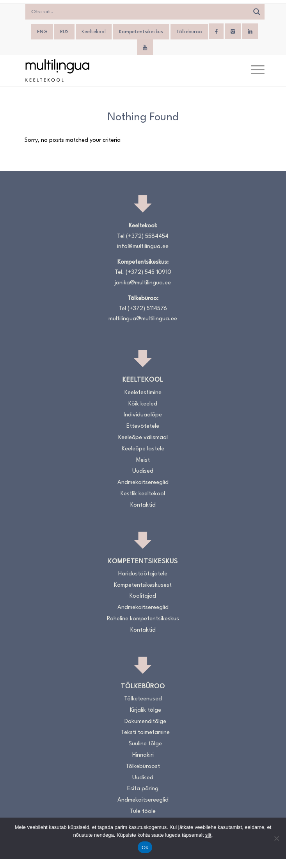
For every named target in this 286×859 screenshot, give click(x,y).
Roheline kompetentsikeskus (143, 619)
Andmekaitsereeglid (143, 483)
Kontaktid (143, 505)
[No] (276, 838)
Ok (145, 847)
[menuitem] (42, 32)
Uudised (142, 471)
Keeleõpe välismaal (143, 438)
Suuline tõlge (145, 744)
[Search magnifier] (257, 12)
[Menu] (254, 70)
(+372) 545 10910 (148, 272)
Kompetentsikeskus (141, 32)
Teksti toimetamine (145, 733)
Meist (143, 460)
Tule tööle (143, 811)
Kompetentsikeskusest (143, 585)
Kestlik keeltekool (143, 494)
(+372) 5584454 (147, 236)
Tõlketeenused (143, 699)
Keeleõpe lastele (143, 449)
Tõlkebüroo (189, 32)
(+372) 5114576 (147, 309)
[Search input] (139, 12)
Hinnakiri (143, 755)
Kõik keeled (142, 404)
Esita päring (142, 789)
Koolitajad (143, 596)
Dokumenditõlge (145, 722)
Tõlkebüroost (143, 767)
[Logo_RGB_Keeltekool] (118, 70)
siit (208, 835)
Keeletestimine (143, 393)
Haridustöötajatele (142, 574)
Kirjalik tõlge (145, 710)
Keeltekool (94, 32)
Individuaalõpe (143, 415)
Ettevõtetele (142, 426)
